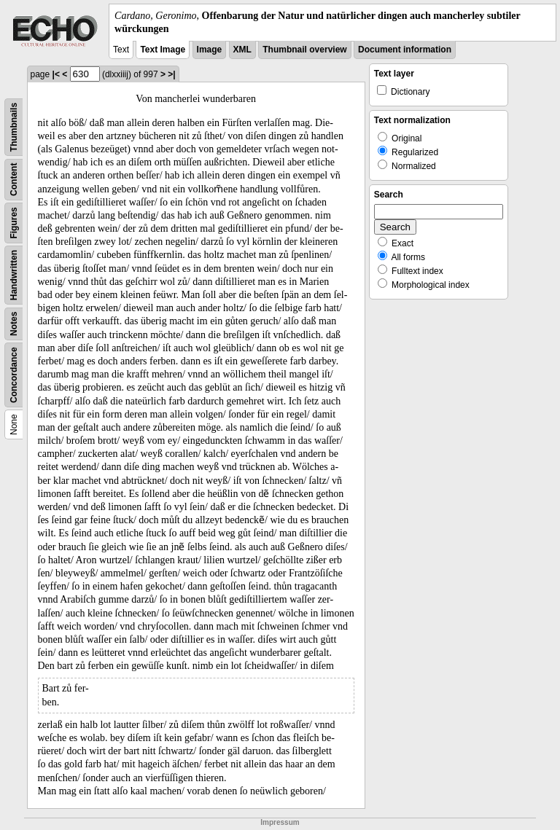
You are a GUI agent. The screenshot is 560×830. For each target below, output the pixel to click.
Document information (404, 49)
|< (56, 74)
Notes (14, 324)
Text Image (162, 49)
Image (209, 49)
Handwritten (14, 275)
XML (242, 49)
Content (14, 179)
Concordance (14, 376)
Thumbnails (14, 127)
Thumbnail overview (304, 49)
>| (171, 74)
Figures (14, 223)
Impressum (279, 822)
